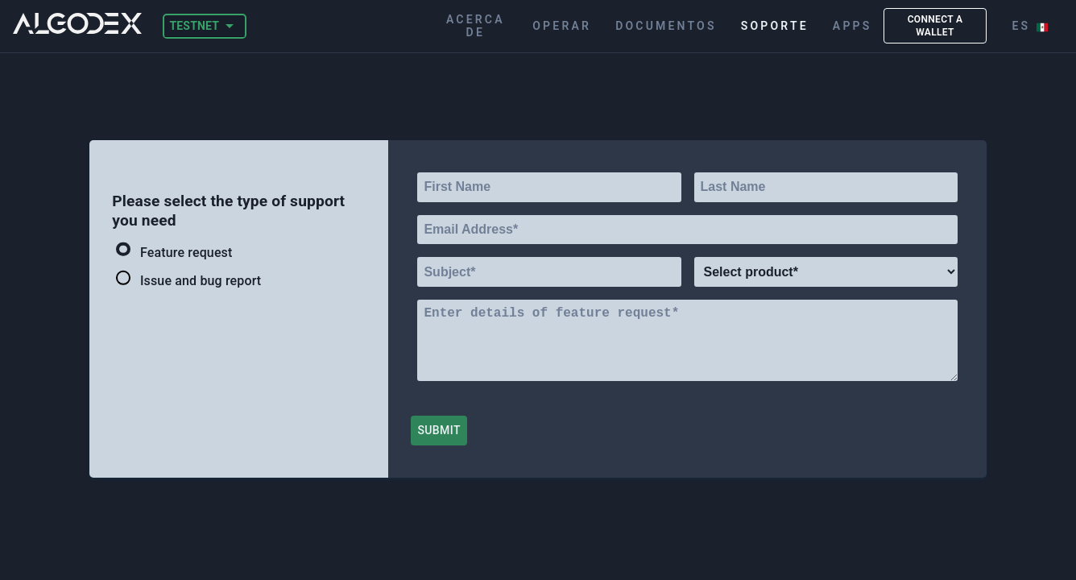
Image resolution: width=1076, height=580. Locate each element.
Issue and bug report (188, 279)
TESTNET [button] (194, 25)
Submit (438, 430)
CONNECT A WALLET (934, 26)
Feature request (174, 251)
